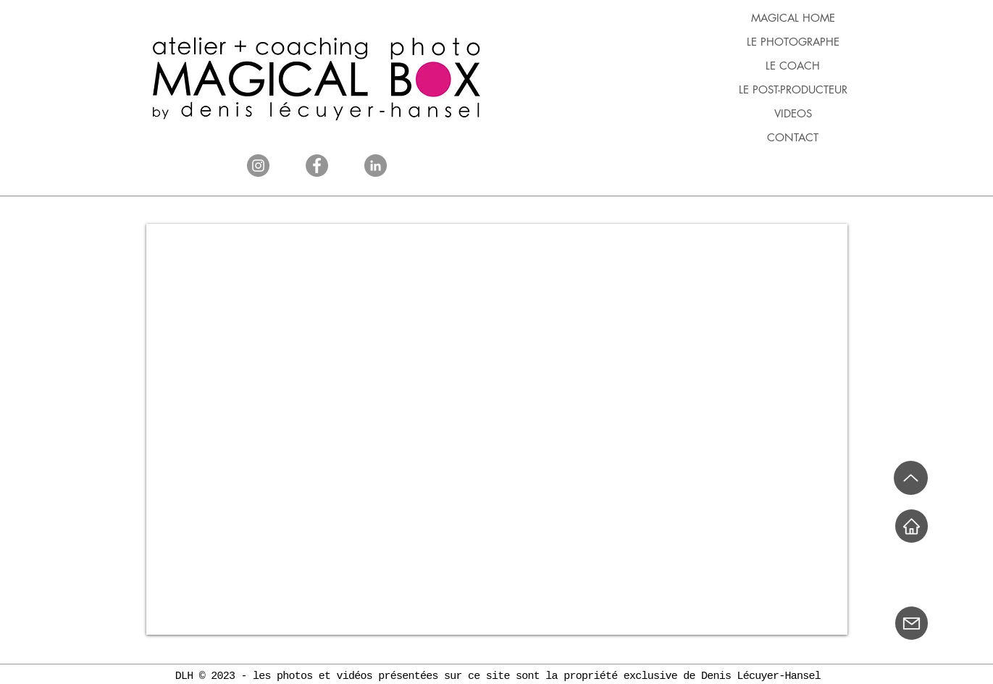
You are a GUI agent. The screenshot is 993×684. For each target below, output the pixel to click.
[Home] (911, 526)
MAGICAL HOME (793, 18)
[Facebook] (317, 165)
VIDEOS (793, 113)
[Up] (911, 478)
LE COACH (793, 65)
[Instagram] (258, 165)
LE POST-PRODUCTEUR (793, 89)
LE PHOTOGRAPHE (793, 42)
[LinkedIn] (375, 165)
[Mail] (911, 623)
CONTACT (792, 137)
